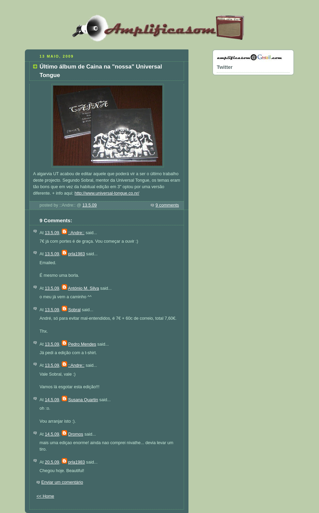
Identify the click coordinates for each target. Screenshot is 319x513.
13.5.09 (89, 205)
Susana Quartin (83, 399)
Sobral (74, 309)
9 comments (167, 205)
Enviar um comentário (62, 482)
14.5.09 (52, 399)
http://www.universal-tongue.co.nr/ (107, 193)
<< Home (45, 496)
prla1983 (76, 254)
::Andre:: (76, 232)
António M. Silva (83, 288)
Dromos (75, 434)
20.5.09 (52, 462)
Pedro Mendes (82, 344)
